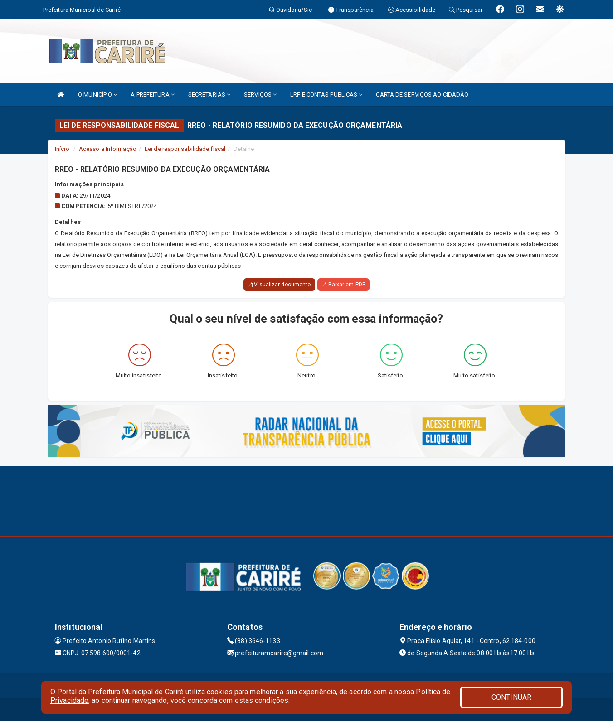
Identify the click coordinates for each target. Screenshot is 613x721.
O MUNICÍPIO (97, 94)
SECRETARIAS (209, 94)
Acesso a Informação (107, 148)
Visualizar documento (279, 284)
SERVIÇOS (260, 94)
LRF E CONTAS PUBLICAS (326, 94)
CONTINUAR (511, 697)
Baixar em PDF (343, 284)
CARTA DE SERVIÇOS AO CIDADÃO (422, 94)
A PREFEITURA (152, 94)
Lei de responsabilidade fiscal (185, 148)
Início (62, 148)
